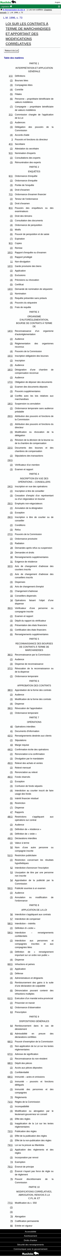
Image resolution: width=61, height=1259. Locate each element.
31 (11, 561)
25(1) (10, 503)
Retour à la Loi (11, 51)
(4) (11, 89)
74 (11, 1162)
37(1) (10, 668)
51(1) (10, 855)
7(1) (11, 194)
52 (11, 868)
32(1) (10, 566)
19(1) (10, 403)
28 (11, 548)
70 (11, 1097)
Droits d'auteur (30, 1240)
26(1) (10, 517)
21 (11, 440)
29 (11, 552)
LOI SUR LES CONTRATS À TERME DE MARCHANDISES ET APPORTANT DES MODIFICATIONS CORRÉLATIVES (28, 34)
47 (11, 812)
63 (11, 1012)
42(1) (10, 735)
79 (11, 1221)
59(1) (10, 932)
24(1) (10, 486)
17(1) (10, 382)
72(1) (10, 1131)
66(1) (10, 1041)
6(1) (11, 176)
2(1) (11, 114)
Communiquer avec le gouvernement (30, 1249)
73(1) (10, 1145)
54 (11, 880)
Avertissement (30, 1236)
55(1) (10, 888)
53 (11, 872)
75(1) (10, 1166)
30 (11, 557)
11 (11, 261)
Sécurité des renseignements (30, 1244)
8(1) (11, 208)
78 (11, 1216)
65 (11, 1033)
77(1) (10, 1203)
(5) (11, 94)
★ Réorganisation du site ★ (14, 10)
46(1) (10, 777)
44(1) (10, 749)
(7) (11, 106)
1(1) (11, 76)
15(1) (10, 356)
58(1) (10, 923)
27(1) (10, 534)
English (57, 2)
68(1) (10, 1063)
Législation (6, 6)
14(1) (10, 331)
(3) (11, 85)
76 (11, 1179)
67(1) (10, 1054)
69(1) (10, 1077)
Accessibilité (30, 1231)
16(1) (10, 369)
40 (11, 726)
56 (11, 914)
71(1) (10, 1102)
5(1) (11, 153)
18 (11, 396)
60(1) (10, 964)
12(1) (10, 266)
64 (11, 1026)
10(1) (10, 252)
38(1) (10, 690)
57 (11, 919)
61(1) (10, 998)
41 (11, 731)
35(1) (10, 608)
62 (11, 1007)
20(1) (10, 416)
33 (11, 596)
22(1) (10, 448)
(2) (11, 80)
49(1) (10, 838)
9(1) (11, 243)
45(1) (10, 763)
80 (11, 1225)
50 (11, 847)
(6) (11, 99)
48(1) (10, 816)
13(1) (10, 289)
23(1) (10, 460)
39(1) (10, 708)
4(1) (11, 144)
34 (11, 600)
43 (11, 745)
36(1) (10, 654)
